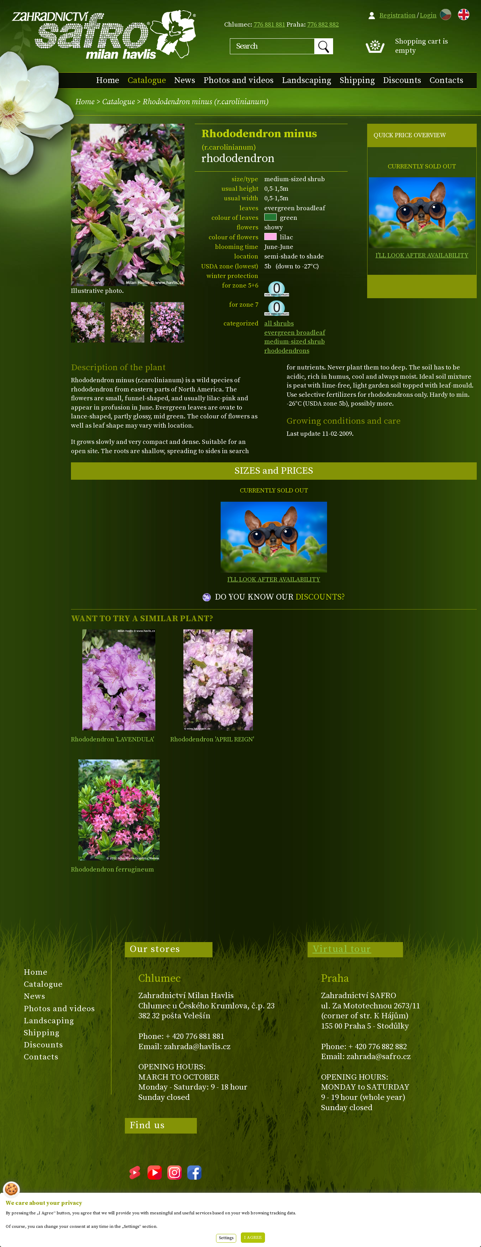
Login (428, 15)
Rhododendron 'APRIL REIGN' (212, 739)
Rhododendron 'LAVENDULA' (112, 739)
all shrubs (279, 323)
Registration (398, 15)
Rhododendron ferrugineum (112, 869)
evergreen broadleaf (294, 333)
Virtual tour (342, 949)
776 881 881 (269, 25)
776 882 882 (323, 25)
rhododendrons (286, 351)
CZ (444, 13)
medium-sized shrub (294, 342)
